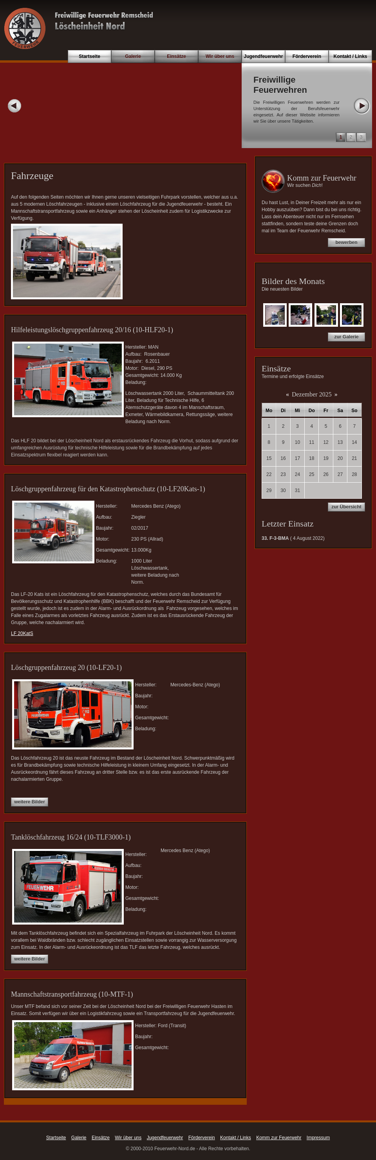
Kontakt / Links (350, 56)
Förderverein (307, 56)
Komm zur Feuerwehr (278, 1137)
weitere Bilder (29, 802)
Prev (14, 105)
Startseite (89, 56)
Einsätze (176, 56)
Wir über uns (220, 56)
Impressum (318, 1137)
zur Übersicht (346, 507)
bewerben (346, 242)
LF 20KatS (22, 633)
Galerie (133, 56)
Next (361, 105)
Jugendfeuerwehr (263, 56)
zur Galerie (346, 337)
